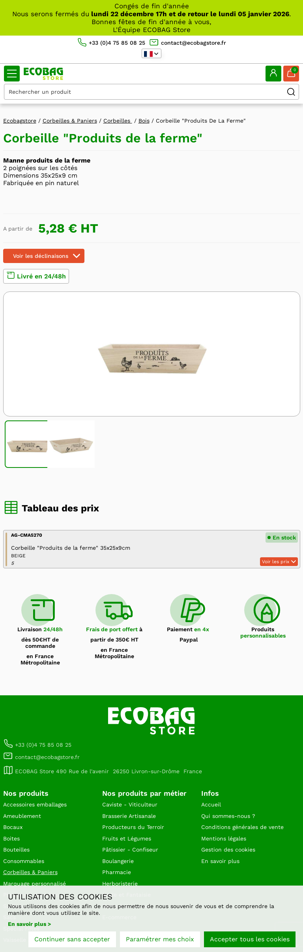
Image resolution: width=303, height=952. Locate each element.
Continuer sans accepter (72, 939)
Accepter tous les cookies (250, 939)
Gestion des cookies (228, 849)
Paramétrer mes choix (160, 939)
